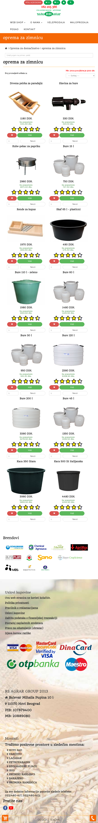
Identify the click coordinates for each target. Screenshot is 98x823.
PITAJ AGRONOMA (33, 3)
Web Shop (17, 22)
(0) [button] (48, 2)
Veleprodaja (56, 22)
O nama (36, 22)
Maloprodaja (79, 22)
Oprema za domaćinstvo (24, 48)
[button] (63, 2)
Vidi (30, 135)
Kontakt (29, 29)
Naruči (32, 141)
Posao (14, 29)
